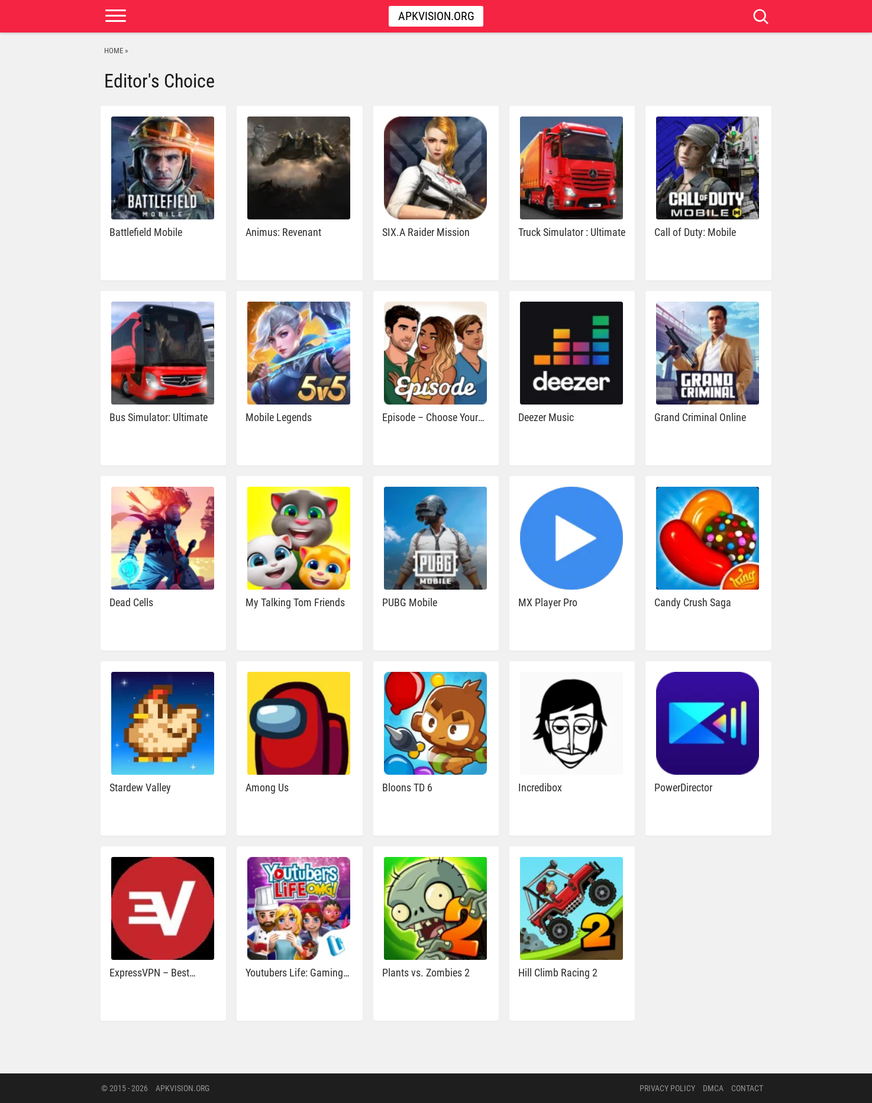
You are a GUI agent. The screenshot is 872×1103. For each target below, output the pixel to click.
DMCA (713, 1088)
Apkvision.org (436, 16)
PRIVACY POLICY (667, 1088)
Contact (747, 1088)
